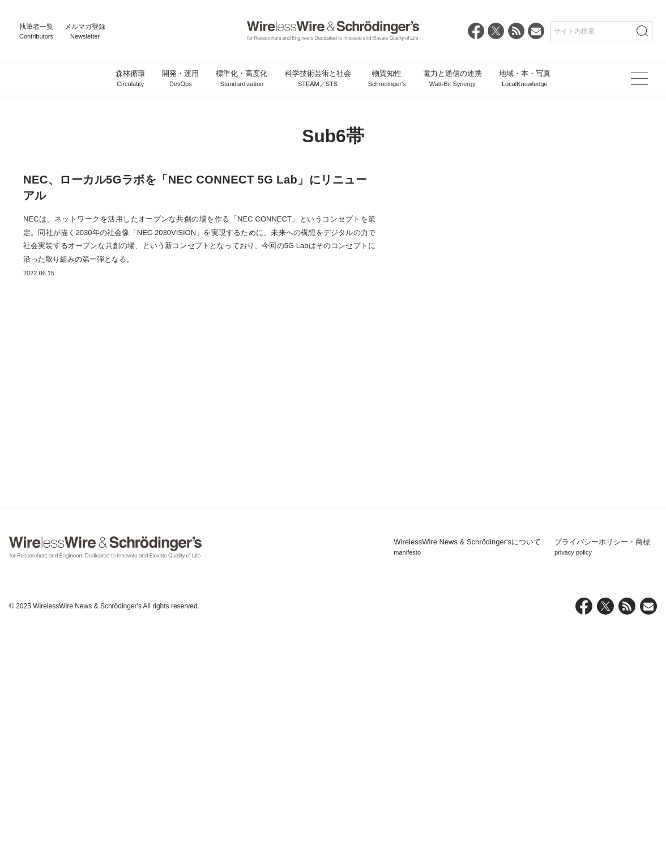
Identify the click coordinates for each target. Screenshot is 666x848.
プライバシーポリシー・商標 (602, 767)
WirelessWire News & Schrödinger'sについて (467, 767)
